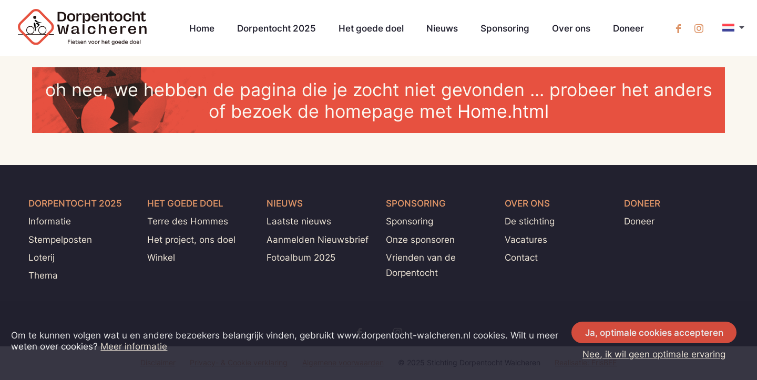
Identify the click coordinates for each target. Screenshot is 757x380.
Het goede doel (371, 28)
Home (201, 28)
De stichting (530, 221)
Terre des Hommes (187, 221)
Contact (521, 257)
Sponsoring (504, 28)
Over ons (571, 28)
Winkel (161, 257)
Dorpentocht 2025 (276, 28)
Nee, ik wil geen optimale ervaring (653, 354)
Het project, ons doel (191, 239)
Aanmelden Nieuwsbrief (318, 239)
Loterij (41, 257)
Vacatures (526, 239)
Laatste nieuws (299, 221)
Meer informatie (133, 346)
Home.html (503, 111)
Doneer (628, 28)
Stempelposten (60, 239)
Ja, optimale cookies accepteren (654, 332)
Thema (43, 275)
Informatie (49, 221)
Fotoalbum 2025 (301, 257)
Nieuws (442, 28)
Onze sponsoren (420, 239)
